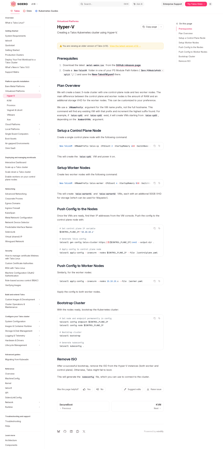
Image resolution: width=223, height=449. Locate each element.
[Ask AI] (159, 146)
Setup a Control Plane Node (192, 38)
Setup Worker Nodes (189, 42)
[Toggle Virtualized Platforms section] (22, 91)
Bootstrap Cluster (187, 56)
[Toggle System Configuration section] (22, 321)
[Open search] (104, 4)
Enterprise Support (172, 4)
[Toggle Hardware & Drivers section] (22, 340)
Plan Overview (186, 33)
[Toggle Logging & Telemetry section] (22, 335)
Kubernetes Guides (46, 12)
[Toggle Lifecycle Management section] (22, 345)
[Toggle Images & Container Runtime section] (22, 326)
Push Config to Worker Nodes (193, 52)
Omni (27, 12)
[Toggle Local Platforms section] (22, 129)
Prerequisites (185, 29)
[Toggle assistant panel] (138, 4)
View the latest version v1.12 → (125, 46)
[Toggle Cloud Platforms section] (22, 124)
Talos (15, 12)
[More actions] (161, 26)
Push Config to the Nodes (191, 47)
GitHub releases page (128, 65)
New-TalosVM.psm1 (103, 74)
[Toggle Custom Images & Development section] (22, 299)
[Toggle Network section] (22, 402)
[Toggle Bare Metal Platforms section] (22, 86)
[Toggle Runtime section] (22, 407)
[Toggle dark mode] (210, 4)
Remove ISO (185, 61)
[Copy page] (150, 26)
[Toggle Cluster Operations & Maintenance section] (22, 305)
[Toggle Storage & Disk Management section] (22, 331)
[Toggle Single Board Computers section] (22, 134)
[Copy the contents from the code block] (155, 146)
